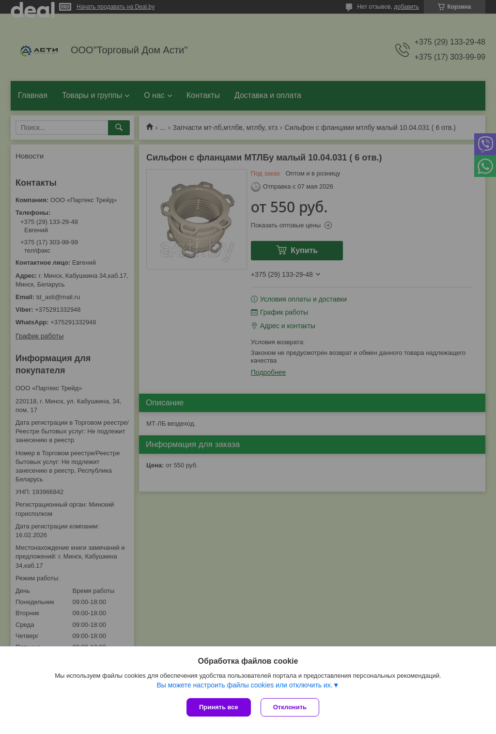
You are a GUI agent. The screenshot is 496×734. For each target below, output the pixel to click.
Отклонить (290, 707)
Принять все (218, 707)
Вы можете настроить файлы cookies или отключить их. (244, 685)
